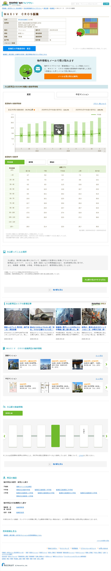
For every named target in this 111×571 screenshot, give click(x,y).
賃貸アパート (43, 552)
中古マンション (80, 552)
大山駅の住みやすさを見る (95, 280)
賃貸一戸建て (52, 552)
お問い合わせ (103, 548)
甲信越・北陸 (18, 558)
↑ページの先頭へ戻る (103, 540)
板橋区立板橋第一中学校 (43, 490)
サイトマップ (64, 548)
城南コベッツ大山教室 (24, 486)
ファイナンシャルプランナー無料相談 (75, 556)
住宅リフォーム (12, 556)
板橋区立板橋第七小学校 (67, 493)
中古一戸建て (98, 552)
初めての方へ (52, 548)
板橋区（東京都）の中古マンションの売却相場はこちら (23, 535)
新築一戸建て (89, 552)
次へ (106, 436)
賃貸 (27, 552)
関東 (11, 558)
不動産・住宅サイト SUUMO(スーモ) (13, 552)
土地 (104, 552)
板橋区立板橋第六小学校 (88, 493)
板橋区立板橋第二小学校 (24, 493)
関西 (27, 558)
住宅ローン (48, 556)
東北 (8, 558)
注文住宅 (4, 556)
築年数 (31, 162)
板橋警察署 (20, 507)
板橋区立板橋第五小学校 (46, 493)
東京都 (46, 8)
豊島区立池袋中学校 (23, 490)
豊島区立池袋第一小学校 (24, 496)
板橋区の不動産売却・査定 (19, 49)
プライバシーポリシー (88, 548)
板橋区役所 (20, 512)
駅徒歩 (52, 162)
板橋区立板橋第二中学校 (64, 490)
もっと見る (99, 355)
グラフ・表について (100, 103)
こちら (81, 455)
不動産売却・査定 (23, 556)
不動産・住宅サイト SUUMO (12, 8)
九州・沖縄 (40, 558)
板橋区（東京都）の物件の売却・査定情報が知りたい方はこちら (25, 54)
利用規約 (75, 548)
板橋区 (52, 8)
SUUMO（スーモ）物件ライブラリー (18, 3)
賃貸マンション (33, 552)
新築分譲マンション (69, 552)
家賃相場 (59, 552)
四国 (31, 558)
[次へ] (106, 364)
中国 (34, 558)
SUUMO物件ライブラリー (33, 8)
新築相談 (31, 556)
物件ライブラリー (58, 556)
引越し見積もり (39, 556)
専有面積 (10, 162)
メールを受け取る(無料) (68, 76)
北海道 (4, 558)
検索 (107, 4)
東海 (24, 558)
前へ (5, 436)
